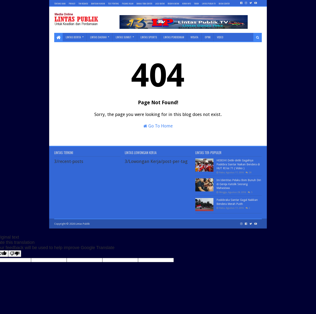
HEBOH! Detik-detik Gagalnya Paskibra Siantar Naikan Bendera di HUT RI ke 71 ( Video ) (238, 164)
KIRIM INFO (186, 3)
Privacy (72, 3)
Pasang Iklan (127, 3)
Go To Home (158, 125)
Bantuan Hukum (98, 3)
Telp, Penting (113, 3)
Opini (207, 37)
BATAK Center (224, 3)
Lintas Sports (148, 37)
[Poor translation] (14, 253)
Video (220, 37)
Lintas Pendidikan (173, 37)
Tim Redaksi (83, 3)
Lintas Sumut (123, 37)
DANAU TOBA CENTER (144, 3)
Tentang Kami (60, 3)
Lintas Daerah (98, 37)
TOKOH (196, 3)
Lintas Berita (73, 37)
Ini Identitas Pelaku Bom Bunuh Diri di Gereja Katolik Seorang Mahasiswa (238, 184)
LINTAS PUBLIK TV (209, 3)
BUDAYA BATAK (173, 3)
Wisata (194, 37)
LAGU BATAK (160, 3)
